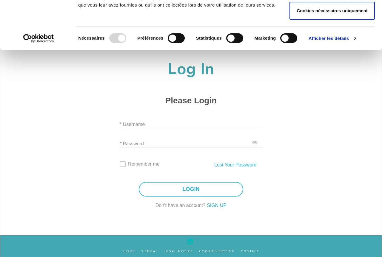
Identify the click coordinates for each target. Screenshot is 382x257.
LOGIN (191, 189)
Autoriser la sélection (332, 35)
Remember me (144, 163)
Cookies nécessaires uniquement (332, 55)
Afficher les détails (329, 83)
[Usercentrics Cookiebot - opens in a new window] (39, 83)
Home (129, 251)
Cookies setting (217, 251)
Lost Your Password (235, 164)
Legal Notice (178, 251)
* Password (132, 143)
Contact (250, 251)
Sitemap (149, 251)
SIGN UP (217, 205)
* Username (132, 124)
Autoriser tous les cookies (332, 15)
